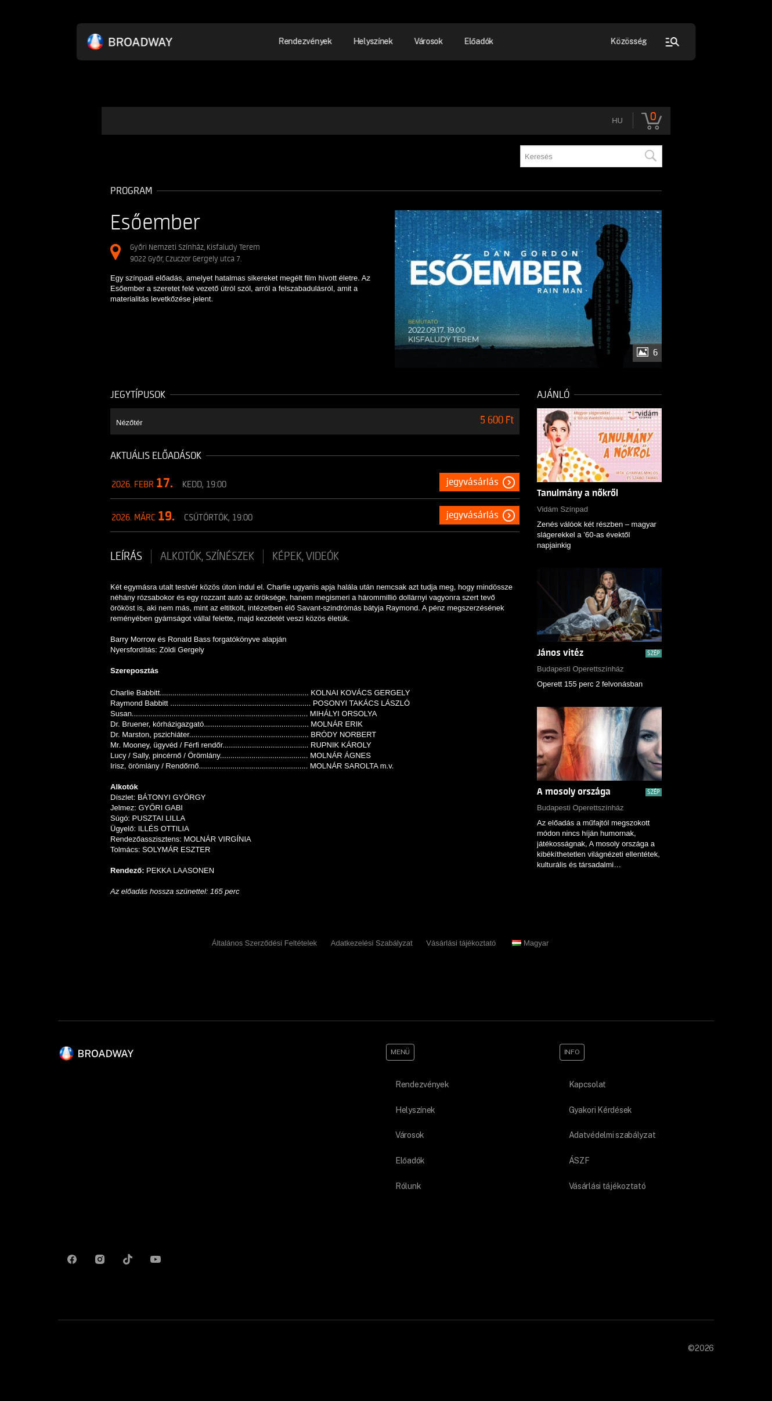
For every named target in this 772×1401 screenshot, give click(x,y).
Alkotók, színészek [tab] (207, 556)
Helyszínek (373, 41)
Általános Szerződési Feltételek (264, 943)
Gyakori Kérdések (601, 1110)
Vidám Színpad (562, 509)
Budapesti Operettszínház (580, 668)
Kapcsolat (587, 1084)
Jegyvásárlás (472, 482)
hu (617, 120)
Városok (428, 41)
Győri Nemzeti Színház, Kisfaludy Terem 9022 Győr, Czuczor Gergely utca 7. (195, 253)
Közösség (629, 41)
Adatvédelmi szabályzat (612, 1135)
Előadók (478, 41)
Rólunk (408, 1186)
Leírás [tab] (126, 556)
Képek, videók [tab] (305, 556)
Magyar (530, 943)
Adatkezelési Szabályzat (372, 943)
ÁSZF (579, 1160)
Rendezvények (306, 41)
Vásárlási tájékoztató (461, 943)
